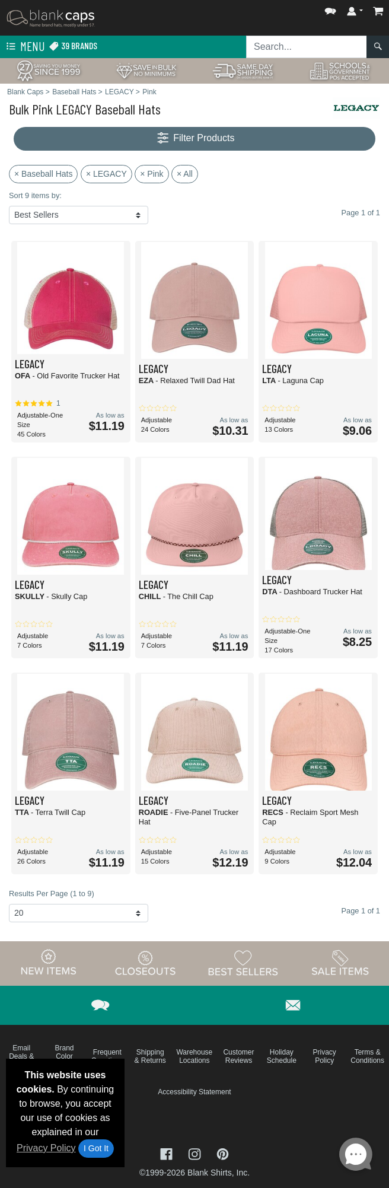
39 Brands (73, 46)
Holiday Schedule (281, 1056)
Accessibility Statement (194, 1092)
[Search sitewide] (306, 47)
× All (185, 174)
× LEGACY (106, 174)
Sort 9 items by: (35, 195)
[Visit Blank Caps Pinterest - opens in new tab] (222, 1153)
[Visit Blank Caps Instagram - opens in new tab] (195, 1153)
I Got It (96, 1148)
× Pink (151, 174)
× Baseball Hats (43, 174)
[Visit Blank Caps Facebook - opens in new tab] (168, 1153)
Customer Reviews (238, 1056)
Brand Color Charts (64, 1056)
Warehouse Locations (194, 1056)
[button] (330, 8)
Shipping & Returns (150, 1056)
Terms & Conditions (367, 1056)
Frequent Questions (107, 1056)
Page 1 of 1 (361, 910)
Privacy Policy (46, 1148)
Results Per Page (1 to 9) (51, 893)
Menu (24, 47)
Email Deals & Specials (21, 1056)
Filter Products (195, 138)
